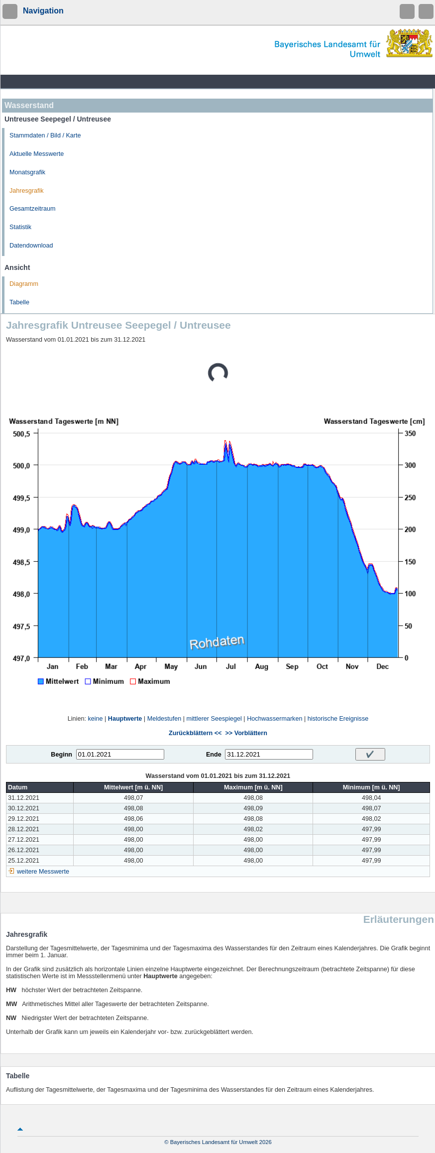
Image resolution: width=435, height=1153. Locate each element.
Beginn (61, 754)
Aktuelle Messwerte (36, 153)
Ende (213, 754)
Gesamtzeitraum (32, 208)
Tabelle (19, 302)
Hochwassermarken (274, 718)
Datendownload (31, 245)
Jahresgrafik (26, 190)
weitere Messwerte (43, 871)
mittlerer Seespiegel (214, 718)
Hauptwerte (125, 718)
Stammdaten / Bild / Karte (45, 135)
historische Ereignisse (338, 718)
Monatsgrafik (27, 172)
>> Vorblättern (246, 733)
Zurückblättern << (195, 733)
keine (95, 718)
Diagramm (23, 283)
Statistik (20, 227)
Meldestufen (164, 718)
